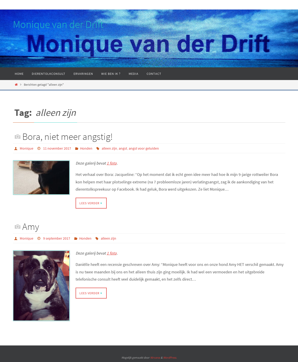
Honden (86, 148)
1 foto (112, 163)
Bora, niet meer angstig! (67, 136)
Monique (26, 148)
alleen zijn (109, 148)
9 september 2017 (56, 238)
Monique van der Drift (58, 24)
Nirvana (155, 358)
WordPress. (170, 358)
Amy (30, 226)
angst (123, 148)
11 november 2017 (57, 148)
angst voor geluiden (144, 148)
